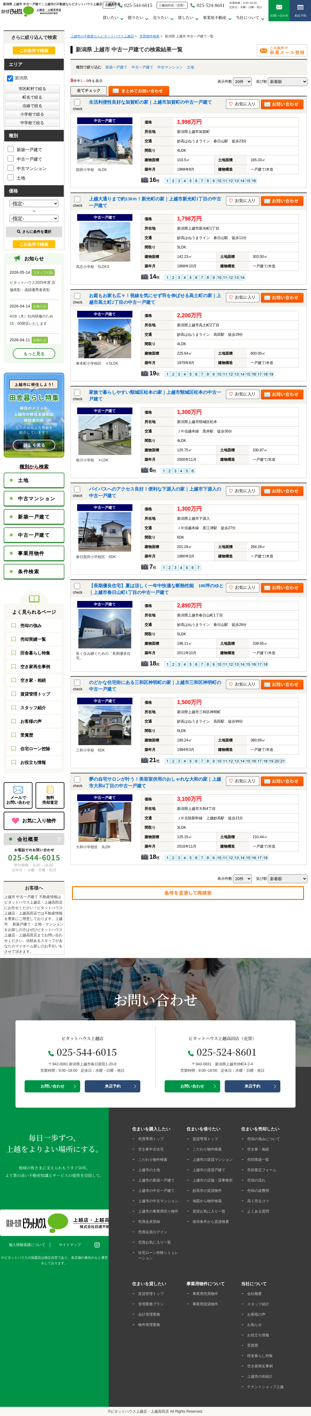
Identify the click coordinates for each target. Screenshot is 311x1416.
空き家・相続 (33, 680)
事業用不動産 (215, 17)
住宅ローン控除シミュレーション (158, 1255)
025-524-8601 (207, 5)
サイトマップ (70, 1245)
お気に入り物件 (39, 820)
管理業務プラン (151, 1304)
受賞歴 (26, 735)
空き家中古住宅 (151, 1149)
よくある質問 (258, 1211)
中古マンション (170, 67)
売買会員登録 (149, 1222)
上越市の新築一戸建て (156, 1180)
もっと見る (34, 353)
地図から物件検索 (207, 1201)
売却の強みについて (263, 1139)
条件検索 (28, 571)
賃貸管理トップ (35, 694)
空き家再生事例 (35, 666)
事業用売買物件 (205, 1294)
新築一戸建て (116, 67)
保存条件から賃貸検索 (211, 1222)
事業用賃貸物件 (205, 1304)
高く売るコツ (258, 1201)
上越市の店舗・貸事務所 (213, 1180)
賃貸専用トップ (205, 1139)
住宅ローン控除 (35, 748)
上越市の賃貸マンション (213, 1159)
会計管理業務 (149, 1314)
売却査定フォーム (261, 1170)
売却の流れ (256, 1180)
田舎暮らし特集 (35, 653)
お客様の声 (31, 721)
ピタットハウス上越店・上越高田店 (140, 1411)
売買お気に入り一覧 (154, 1242)
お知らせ (254, 1325)
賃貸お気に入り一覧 (209, 1211)
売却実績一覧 (33, 639)
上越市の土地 (149, 1170)
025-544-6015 (135, 5)
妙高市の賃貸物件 (207, 1191)
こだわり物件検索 (152, 1159)
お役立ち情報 (33, 762)
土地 (190, 67)
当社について (247, 17)
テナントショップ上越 (265, 1387)
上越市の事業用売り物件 (158, 1211)
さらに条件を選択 (34, 232)
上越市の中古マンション (158, 1201)
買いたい (110, 17)
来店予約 (300, 11)
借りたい (135, 17)
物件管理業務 (149, 1325)
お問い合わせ (279, 11)
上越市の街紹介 (260, 1376)
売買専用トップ (151, 1139)
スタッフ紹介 (33, 707)
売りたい (161, 17)
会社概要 (28, 839)
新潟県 (17, 77)
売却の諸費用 (258, 1191)
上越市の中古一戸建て (156, 1191)
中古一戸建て (142, 67)
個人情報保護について (27, 1245)
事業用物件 (31, 553)
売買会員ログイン (152, 1232)
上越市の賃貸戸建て (209, 1170)
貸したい (185, 17)
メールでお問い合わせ (18, 800)
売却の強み (31, 625)
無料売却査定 (50, 800)
